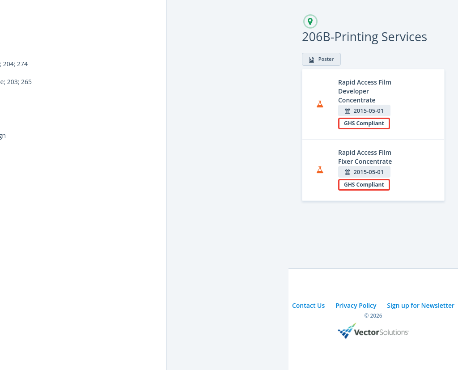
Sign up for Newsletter (420, 305)
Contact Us (308, 305)
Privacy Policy (356, 305)
